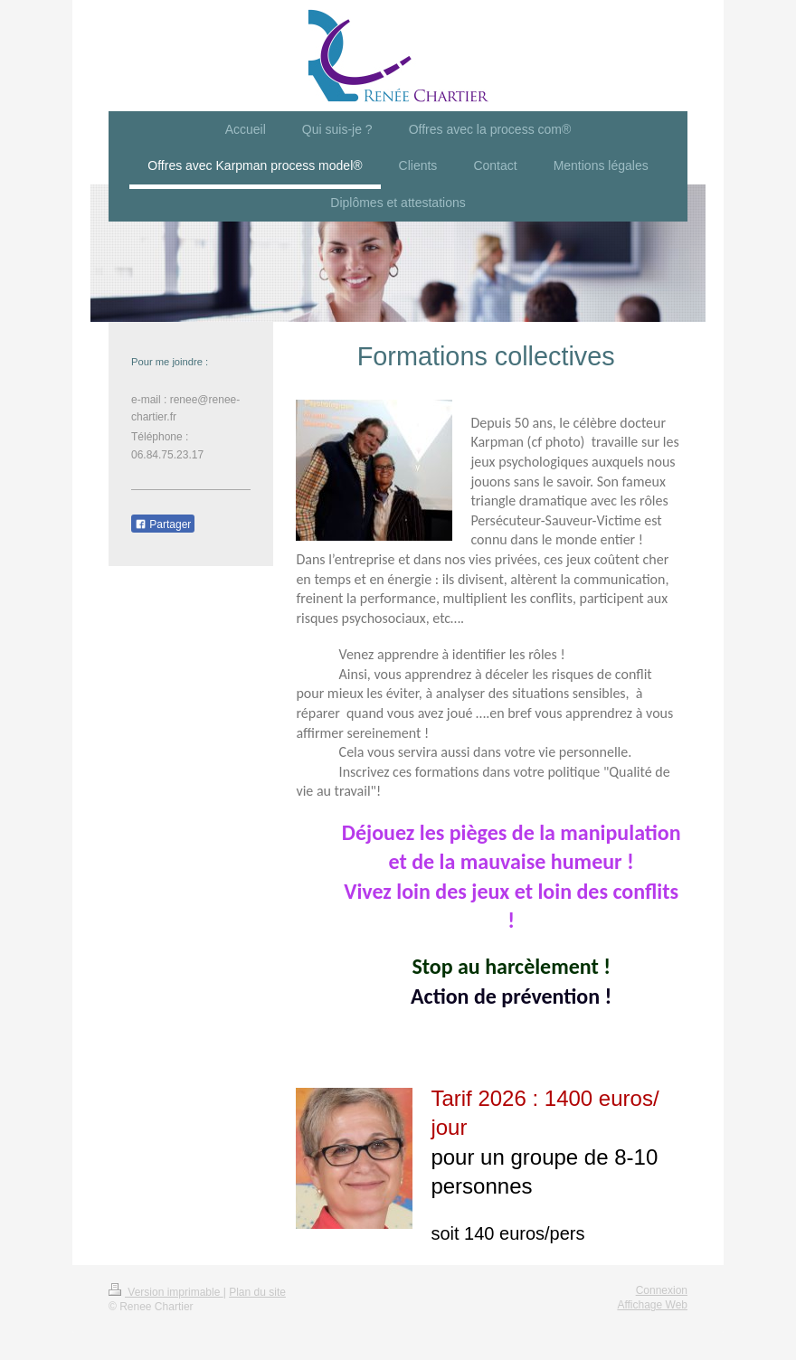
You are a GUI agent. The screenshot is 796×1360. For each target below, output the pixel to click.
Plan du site (257, 1292)
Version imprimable (166, 1292)
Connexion (661, 1290)
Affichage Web (652, 1305)
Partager (163, 524)
